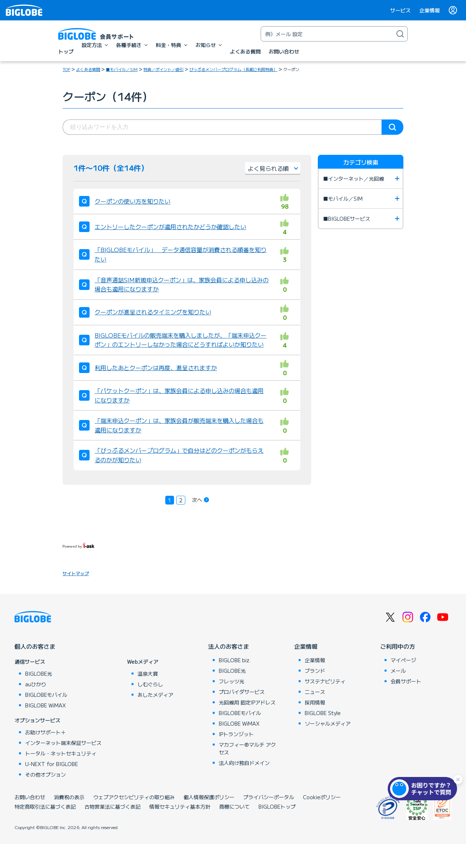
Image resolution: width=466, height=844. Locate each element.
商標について (234, 806)
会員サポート (406, 681)
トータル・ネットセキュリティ (60, 753)
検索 (392, 127)
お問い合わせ (30, 797)
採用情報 (315, 702)
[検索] (400, 34)
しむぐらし (150, 684)
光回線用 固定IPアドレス (247, 702)
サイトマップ (76, 573)
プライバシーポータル (268, 797)
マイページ (403, 660)
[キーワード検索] (327, 34)
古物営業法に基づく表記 (112, 806)
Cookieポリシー (322, 797)
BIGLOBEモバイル (46, 694)
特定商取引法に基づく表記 (45, 806)
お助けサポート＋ (45, 732)
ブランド (315, 670)
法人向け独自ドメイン (244, 762)
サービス (400, 10)
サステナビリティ (325, 681)
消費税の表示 (69, 797)
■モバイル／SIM (122, 69)
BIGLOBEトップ (277, 806)
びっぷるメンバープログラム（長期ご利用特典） (233, 69)
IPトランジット (236, 734)
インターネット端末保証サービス (63, 742)
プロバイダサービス (242, 691)
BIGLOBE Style (323, 713)
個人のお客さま (35, 646)
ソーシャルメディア (328, 723)
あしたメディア (155, 694)
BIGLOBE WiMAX (45, 705)
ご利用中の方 (397, 646)
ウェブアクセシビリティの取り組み (134, 797)
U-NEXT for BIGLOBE (51, 764)
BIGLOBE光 (38, 673)
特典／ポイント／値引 (163, 69)
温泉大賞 (148, 673)
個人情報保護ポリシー (208, 797)
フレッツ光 (231, 681)
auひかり (35, 684)
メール (398, 670)
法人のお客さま (228, 646)
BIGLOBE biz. (235, 660)
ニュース (315, 691)
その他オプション (45, 774)
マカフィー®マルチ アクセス (247, 748)
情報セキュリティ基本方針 (179, 806)
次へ (197, 499)
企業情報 (429, 10)
